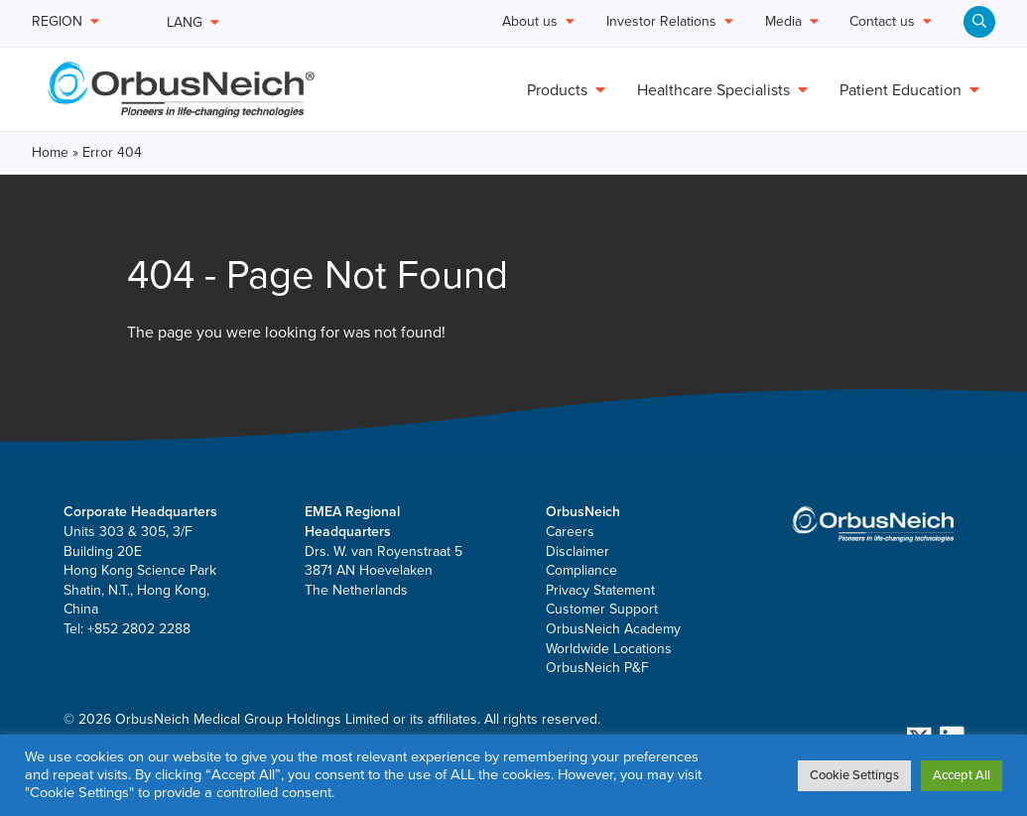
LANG (193, 22)
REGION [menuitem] (65, 22)
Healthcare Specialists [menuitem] (722, 90)
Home (50, 152)
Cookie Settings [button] (854, 775)
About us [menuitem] (538, 22)
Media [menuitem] (792, 22)
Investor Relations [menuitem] (669, 22)
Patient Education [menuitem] (909, 90)
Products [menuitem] (566, 90)
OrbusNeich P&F (597, 667)
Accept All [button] (961, 775)
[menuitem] (979, 22)
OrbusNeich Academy (613, 628)
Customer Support (602, 609)
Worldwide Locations (609, 648)
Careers (570, 531)
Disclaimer (577, 551)
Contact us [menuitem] (890, 22)
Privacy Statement (600, 590)
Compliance (581, 570)
